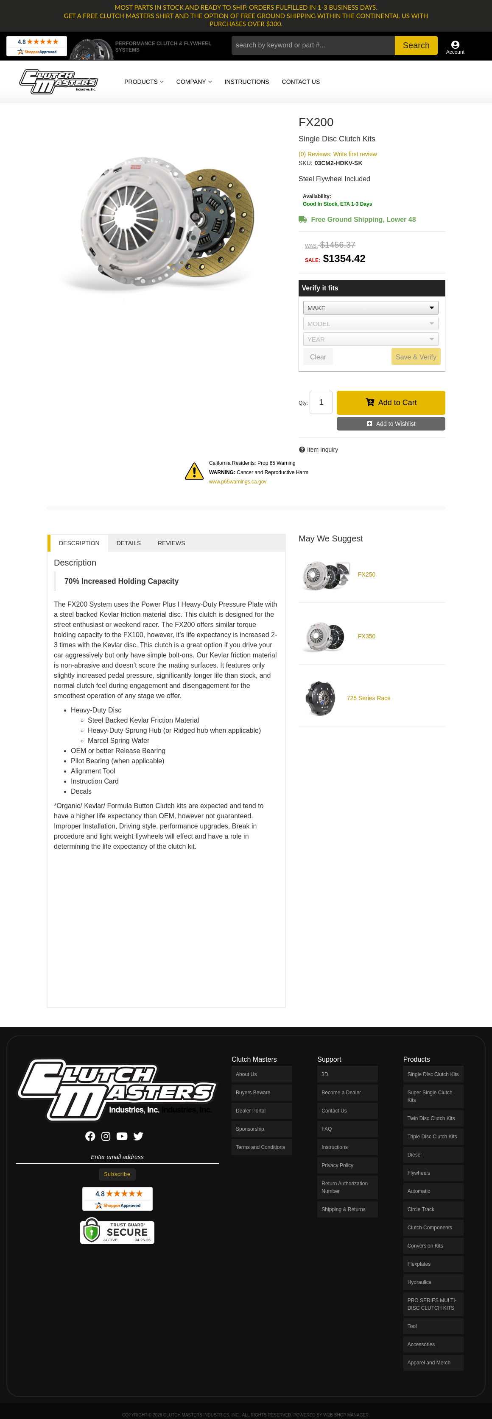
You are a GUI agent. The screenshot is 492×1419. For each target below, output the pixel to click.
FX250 (366, 574)
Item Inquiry (322, 449)
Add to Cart (397, 402)
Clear (318, 357)
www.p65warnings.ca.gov (237, 482)
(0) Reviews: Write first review (338, 154)
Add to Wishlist (396, 423)
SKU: (306, 163)
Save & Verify (416, 357)
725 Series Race (369, 698)
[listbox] (371, 308)
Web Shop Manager (346, 1415)
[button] (334, 45)
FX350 (366, 636)
